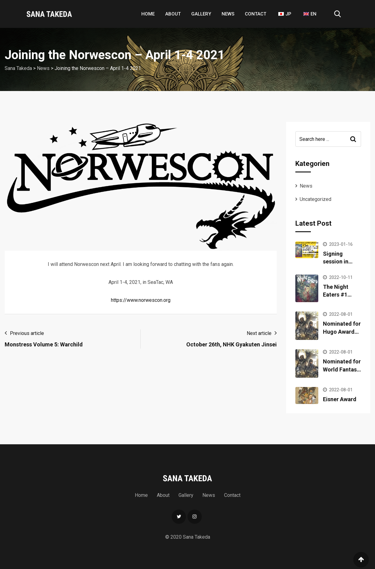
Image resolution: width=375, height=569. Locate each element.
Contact (255, 14)
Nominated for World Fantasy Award (342, 369)
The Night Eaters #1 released (335, 295)
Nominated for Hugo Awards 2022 (342, 331)
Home (148, 14)
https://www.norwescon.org (140, 300)
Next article (259, 333)
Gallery (201, 14)
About (173, 14)
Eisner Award (339, 399)
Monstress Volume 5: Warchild (44, 344)
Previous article (27, 333)
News (228, 14)
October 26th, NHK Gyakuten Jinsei (231, 344)
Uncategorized (315, 199)
